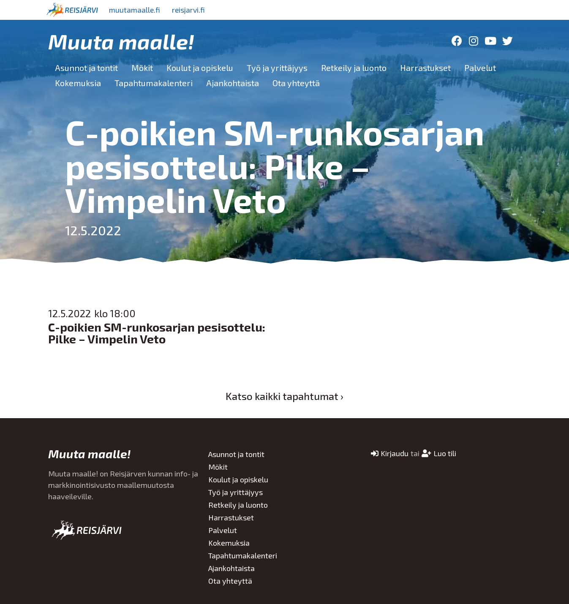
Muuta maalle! (121, 41)
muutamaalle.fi (135, 9)
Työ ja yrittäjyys (277, 68)
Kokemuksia (78, 83)
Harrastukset (425, 68)
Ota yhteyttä (296, 83)
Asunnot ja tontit (86, 68)
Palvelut (480, 68)
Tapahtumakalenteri (153, 83)
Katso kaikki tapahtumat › (284, 396)
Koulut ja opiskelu (199, 68)
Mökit (142, 68)
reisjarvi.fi (191, 9)
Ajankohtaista (232, 83)
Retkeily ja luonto (354, 68)
